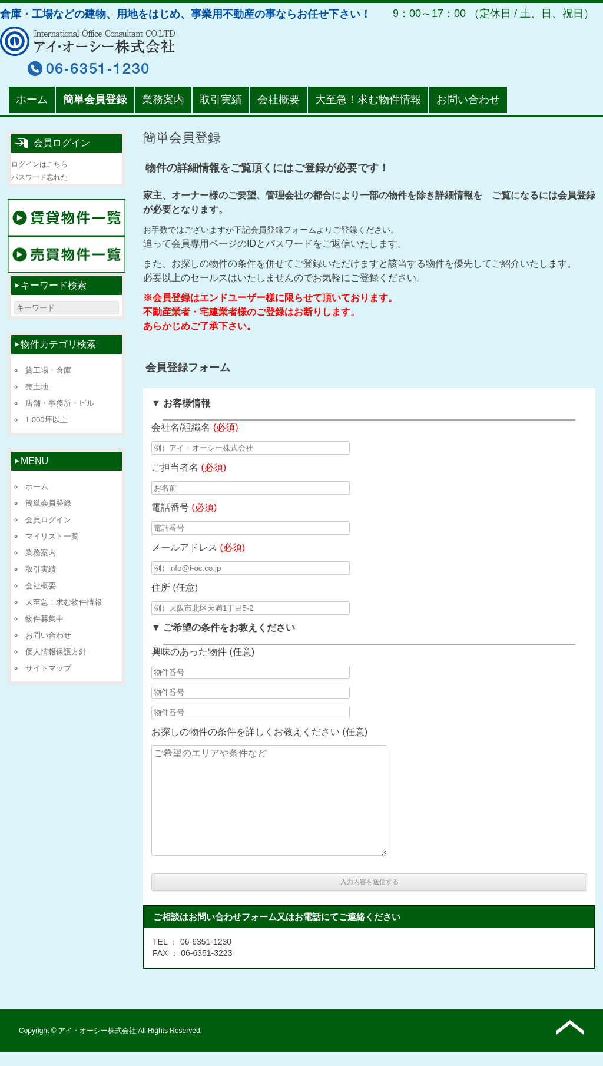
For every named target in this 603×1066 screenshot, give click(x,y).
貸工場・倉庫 (48, 370)
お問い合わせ (468, 99)
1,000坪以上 (46, 419)
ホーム (32, 99)
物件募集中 (44, 618)
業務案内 (163, 99)
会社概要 (278, 99)
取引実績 (221, 99)
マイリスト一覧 (52, 536)
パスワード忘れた (39, 177)
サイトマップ (48, 668)
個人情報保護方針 (56, 651)
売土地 (36, 386)
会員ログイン (48, 519)
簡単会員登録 (95, 99)
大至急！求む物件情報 (368, 99)
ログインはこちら (39, 164)
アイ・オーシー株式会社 (97, 1031)
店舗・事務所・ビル (59, 403)
